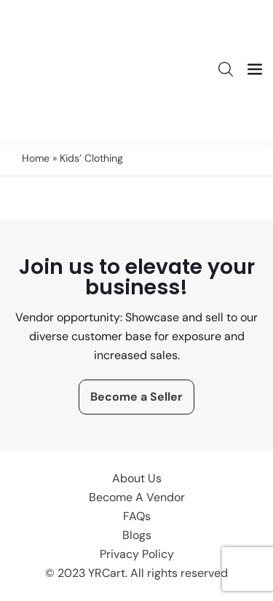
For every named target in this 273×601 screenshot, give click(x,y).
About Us (137, 478)
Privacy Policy (137, 554)
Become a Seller (136, 396)
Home (36, 158)
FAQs (137, 516)
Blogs (136, 535)
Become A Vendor (137, 497)
